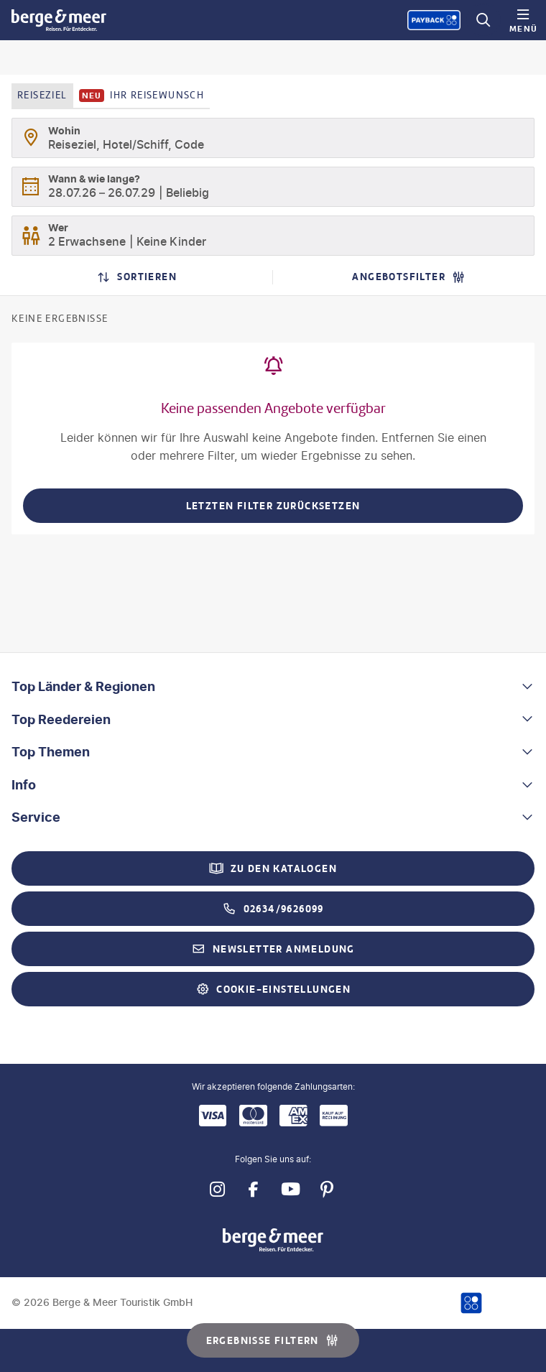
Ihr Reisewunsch (142, 95)
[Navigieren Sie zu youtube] (289, 1189)
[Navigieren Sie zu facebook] (253, 1189)
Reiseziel (42, 95)
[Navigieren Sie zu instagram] (216, 1189)
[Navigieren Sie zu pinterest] (326, 1189)
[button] (273, 686)
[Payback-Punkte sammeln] (434, 20)
